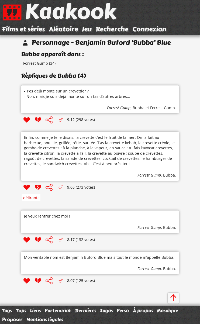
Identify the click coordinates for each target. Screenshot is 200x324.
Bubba (138, 107)
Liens (35, 310)
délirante (31, 197)
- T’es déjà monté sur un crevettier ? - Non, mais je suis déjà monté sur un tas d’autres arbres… (77, 93)
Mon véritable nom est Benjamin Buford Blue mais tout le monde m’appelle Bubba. (99, 257)
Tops (21, 310)
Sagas (106, 310)
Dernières (85, 310)
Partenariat (57, 310)
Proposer (12, 319)
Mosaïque (167, 310)
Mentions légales (44, 319)
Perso (122, 310)
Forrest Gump (35, 63)
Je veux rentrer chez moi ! (47, 216)
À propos (143, 310)
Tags (7, 310)
